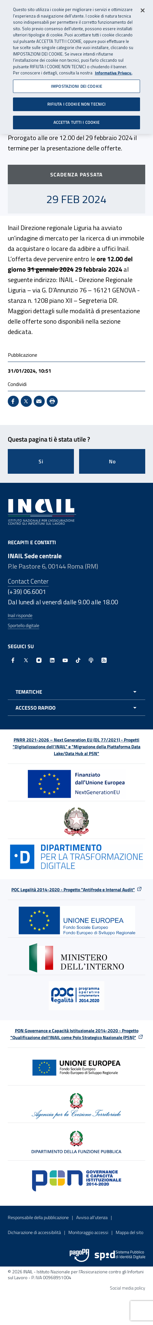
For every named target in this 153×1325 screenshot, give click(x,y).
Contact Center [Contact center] (28, 581)
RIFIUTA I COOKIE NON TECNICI (76, 102)
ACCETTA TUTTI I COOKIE (76, 120)
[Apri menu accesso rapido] (76, 707)
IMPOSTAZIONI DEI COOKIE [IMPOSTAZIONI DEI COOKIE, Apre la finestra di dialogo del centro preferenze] (76, 84)
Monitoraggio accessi (88, 1232)
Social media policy (127, 1287)
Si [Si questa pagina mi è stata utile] (41, 461)
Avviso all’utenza (92, 1217)
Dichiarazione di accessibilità (34, 1232)
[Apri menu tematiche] (76, 692)
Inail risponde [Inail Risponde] (20, 615)
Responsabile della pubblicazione (38, 1217)
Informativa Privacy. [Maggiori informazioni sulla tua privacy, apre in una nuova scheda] (113, 71)
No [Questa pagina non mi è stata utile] (112, 461)
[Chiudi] (142, 8)
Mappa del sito (129, 1232)
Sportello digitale (23, 625)
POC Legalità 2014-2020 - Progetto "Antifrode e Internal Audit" (73, 889)
